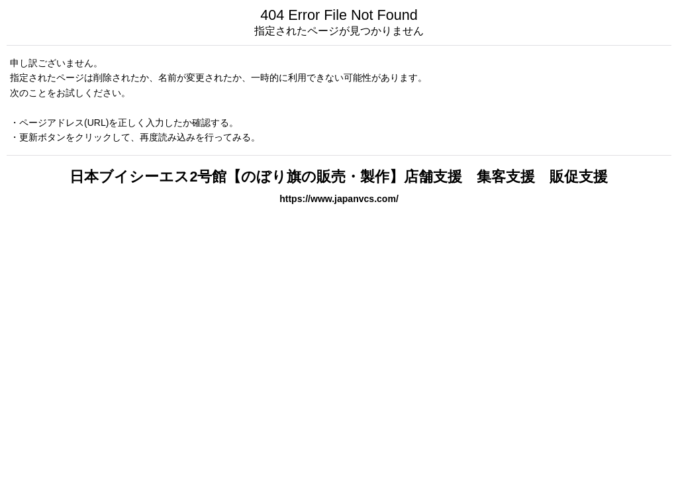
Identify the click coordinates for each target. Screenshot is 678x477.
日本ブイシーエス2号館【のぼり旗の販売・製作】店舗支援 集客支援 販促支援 (339, 176)
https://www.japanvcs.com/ (339, 198)
